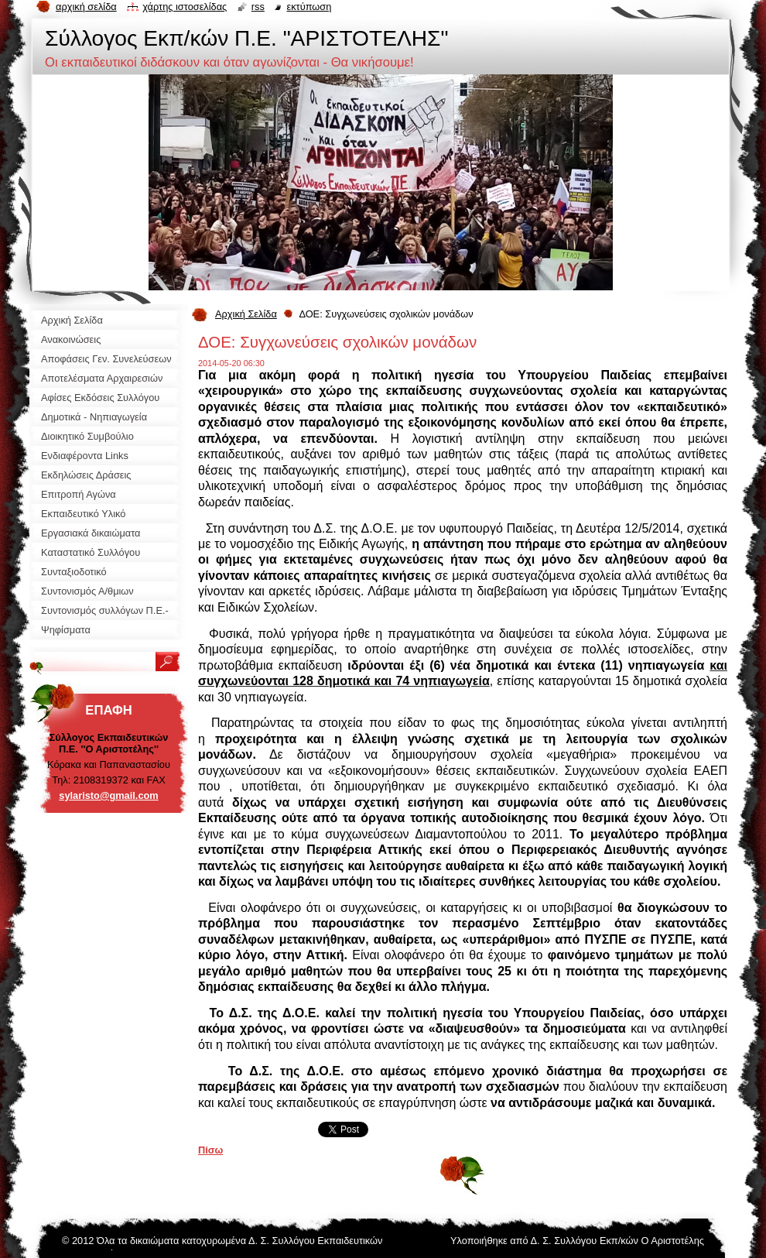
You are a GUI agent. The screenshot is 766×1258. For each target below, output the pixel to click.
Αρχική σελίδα (86, 6)
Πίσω (210, 1150)
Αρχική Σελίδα (246, 314)
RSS (258, 6)
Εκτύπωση (308, 6)
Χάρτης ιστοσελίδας (184, 6)
